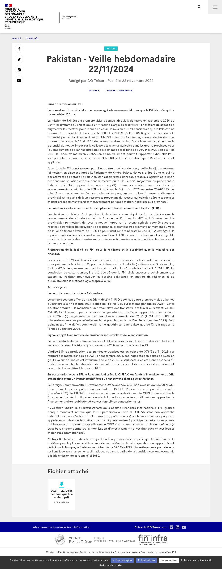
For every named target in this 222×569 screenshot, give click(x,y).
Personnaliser (169, 560)
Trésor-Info (31, 38)
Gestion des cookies (152, 552)
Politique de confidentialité (96, 552)
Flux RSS (171, 552)
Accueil (16, 38)
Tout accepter (122, 560)
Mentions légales (68, 552)
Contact (51, 552)
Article (111, 48)
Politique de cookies (126, 552)
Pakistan (94, 90)
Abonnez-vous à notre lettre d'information (61, 527)
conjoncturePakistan (119, 90)
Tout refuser (146, 560)
